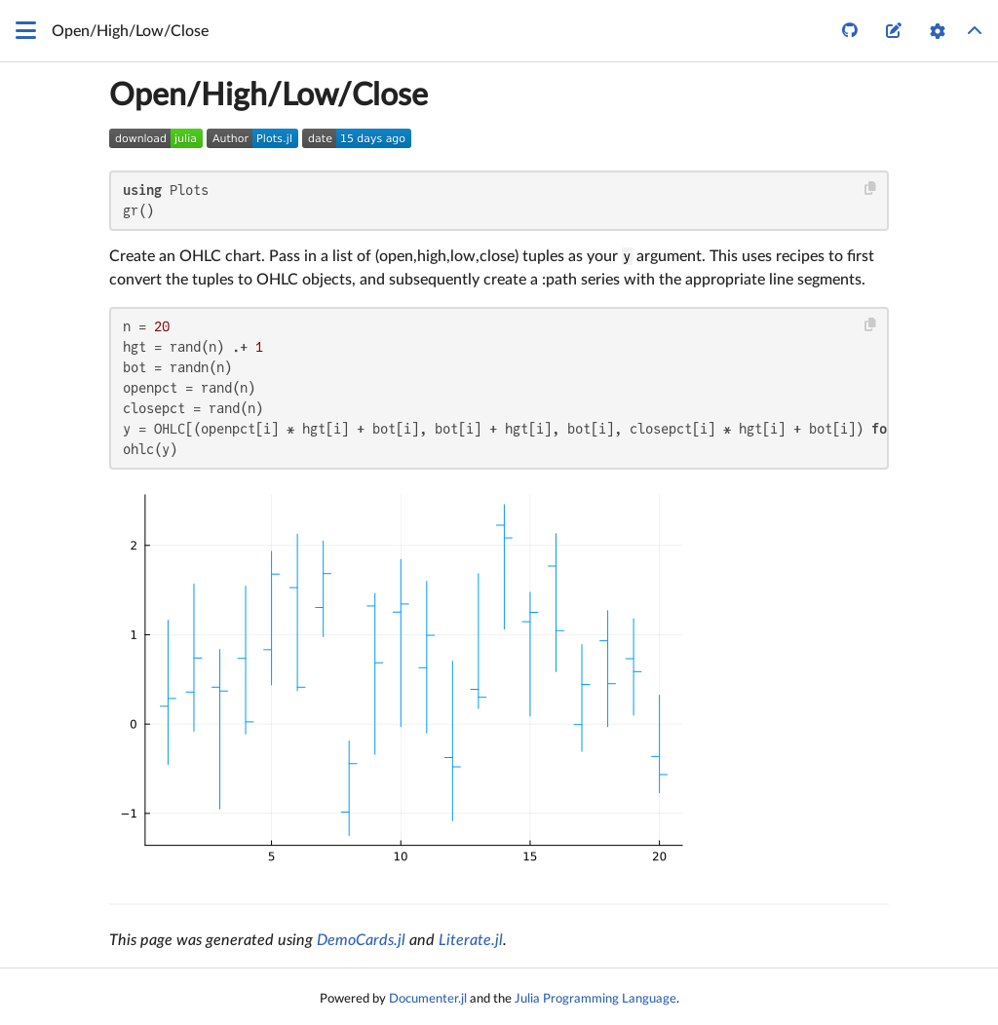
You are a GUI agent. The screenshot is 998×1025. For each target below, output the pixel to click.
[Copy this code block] (871, 188)
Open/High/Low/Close (268, 95)
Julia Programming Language (595, 999)
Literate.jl (471, 940)
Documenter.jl (428, 999)
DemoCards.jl (361, 940)
